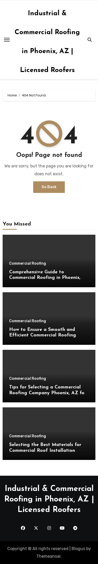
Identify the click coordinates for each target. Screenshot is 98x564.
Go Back (49, 187)
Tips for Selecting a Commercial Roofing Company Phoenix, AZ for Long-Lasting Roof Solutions (47, 393)
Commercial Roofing (27, 263)
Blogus (78, 548)
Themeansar (48, 556)
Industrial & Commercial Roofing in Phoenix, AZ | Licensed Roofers (49, 499)
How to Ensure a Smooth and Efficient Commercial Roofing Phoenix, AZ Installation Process (45, 335)
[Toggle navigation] (7, 40)
